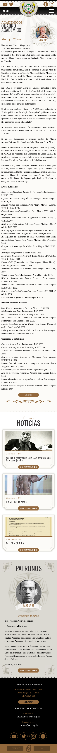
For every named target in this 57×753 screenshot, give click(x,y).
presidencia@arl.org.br (28, 716)
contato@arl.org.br (28, 725)
